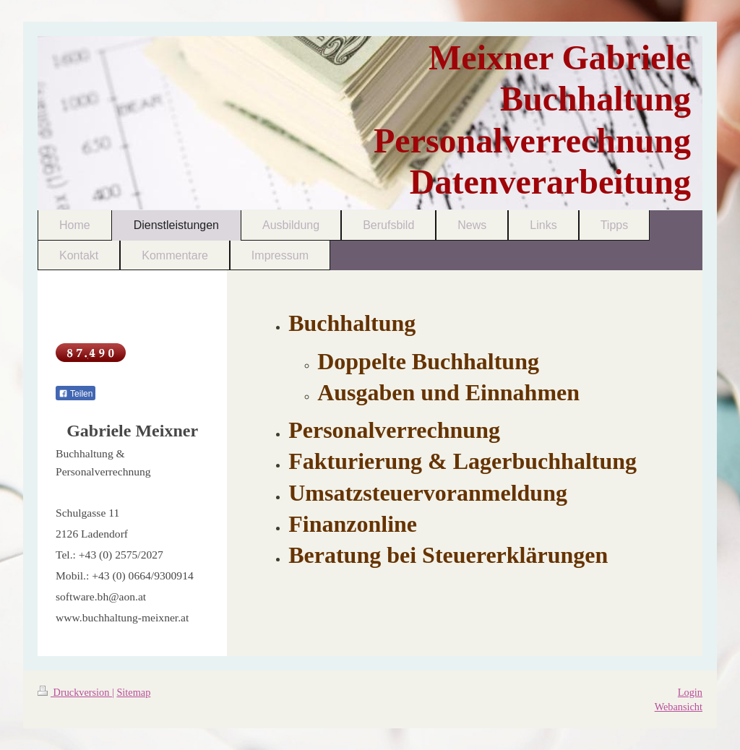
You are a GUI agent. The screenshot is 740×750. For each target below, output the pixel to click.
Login (690, 692)
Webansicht (678, 706)
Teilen (75, 394)
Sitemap (133, 692)
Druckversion (75, 692)
